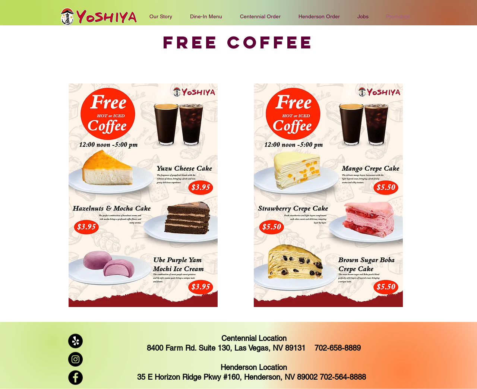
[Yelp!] (75, 341)
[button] (260, 16)
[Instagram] (75, 359)
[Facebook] (75, 377)
